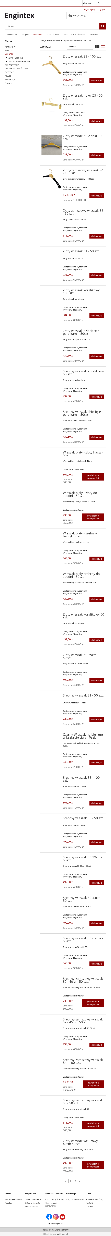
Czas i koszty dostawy (54, 1199)
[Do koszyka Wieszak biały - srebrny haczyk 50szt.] (96, 559)
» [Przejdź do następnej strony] (79, 1181)
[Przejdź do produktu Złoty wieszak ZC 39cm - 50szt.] (51, 656)
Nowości (9, 83)
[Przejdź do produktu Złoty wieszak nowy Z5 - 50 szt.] (51, 103)
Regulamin (9, 1203)
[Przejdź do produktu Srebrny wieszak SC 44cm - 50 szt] (51, 898)
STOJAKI (9, 50)
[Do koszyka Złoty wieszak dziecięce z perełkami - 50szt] (96, 356)
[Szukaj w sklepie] (53, 26)
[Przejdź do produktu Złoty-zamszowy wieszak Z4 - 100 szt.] (51, 179)
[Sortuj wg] (80, 47)
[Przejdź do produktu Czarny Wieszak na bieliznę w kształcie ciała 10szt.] (51, 735)
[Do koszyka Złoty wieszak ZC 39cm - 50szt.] (96, 680)
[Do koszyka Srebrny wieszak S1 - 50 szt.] (96, 719)
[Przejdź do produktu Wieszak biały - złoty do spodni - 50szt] (51, 494)
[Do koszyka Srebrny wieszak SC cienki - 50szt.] (96, 963)
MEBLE (8, 75)
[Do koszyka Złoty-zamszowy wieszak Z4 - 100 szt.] (96, 195)
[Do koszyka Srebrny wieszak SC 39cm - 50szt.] (96, 882)
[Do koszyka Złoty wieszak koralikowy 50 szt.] (96, 640)
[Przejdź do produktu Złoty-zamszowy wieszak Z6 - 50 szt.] (51, 211)
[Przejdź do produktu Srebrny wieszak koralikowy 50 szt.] (51, 372)
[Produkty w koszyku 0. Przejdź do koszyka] (77, 15)
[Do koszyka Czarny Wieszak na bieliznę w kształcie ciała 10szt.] (96, 762)
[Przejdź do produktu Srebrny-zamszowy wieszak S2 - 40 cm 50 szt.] (51, 979)
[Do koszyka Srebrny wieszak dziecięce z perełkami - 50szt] (96, 437)
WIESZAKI (9, 54)
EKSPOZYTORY (12, 65)
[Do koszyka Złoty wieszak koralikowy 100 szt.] (96, 315)
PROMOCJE (10, 79)
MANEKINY (10, 47)
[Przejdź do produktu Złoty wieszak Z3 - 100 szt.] (51, 65)
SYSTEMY (9, 72)
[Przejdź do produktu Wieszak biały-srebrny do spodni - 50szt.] (51, 574)
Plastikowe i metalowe (19, 61)
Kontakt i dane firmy (94, 1199)
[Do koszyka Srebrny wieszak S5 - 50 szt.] (96, 842)
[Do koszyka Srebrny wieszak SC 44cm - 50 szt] (96, 923)
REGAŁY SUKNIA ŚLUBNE (16, 68)
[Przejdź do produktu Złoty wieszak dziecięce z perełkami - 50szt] (51, 331)
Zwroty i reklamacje (13, 1199)
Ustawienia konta (32, 1203)
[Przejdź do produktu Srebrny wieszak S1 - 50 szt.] (51, 696)
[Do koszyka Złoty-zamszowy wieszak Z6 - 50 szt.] (96, 236)
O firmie (89, 1206)
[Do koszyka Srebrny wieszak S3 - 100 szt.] (96, 803)
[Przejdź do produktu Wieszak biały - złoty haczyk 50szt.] (51, 453)
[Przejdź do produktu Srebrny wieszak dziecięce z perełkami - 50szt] (51, 412)
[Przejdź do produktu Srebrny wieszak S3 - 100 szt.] (51, 778)
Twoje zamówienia (33, 1199)
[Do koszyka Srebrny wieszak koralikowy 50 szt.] (96, 397)
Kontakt (89, 1203)
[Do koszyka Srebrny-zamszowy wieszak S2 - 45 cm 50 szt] (96, 1045)
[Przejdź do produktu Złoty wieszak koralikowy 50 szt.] (51, 615)
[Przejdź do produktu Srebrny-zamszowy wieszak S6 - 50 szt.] (51, 1101)
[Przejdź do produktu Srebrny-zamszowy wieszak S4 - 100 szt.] (51, 1060)
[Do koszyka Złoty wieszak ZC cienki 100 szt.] (96, 155)
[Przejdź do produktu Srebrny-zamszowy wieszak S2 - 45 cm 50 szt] (51, 1020)
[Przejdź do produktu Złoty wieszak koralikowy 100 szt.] (51, 291)
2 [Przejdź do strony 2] (75, 1181)
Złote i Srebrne (16, 57)
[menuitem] (12, 34)
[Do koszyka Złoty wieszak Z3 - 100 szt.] (96, 80)
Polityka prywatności (75, 1199)
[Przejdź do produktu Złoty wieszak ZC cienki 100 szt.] (51, 145)
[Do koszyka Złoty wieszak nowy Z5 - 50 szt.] (96, 121)
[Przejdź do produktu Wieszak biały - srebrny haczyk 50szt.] (51, 534)
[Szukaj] (102, 26)
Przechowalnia (31, 1206)
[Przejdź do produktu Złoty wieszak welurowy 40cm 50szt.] (51, 1142)
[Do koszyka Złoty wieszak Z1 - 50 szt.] (96, 275)
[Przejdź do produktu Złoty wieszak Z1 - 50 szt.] (51, 252)
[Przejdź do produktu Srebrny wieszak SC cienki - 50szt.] (51, 939)
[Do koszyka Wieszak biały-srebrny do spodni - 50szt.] (96, 599)
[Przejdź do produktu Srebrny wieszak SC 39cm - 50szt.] (51, 858)
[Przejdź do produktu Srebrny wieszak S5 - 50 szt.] (51, 819)
